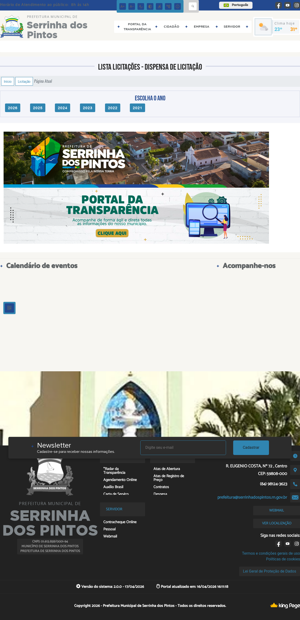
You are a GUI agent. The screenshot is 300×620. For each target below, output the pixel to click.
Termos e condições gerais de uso (271, 553)
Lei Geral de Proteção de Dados (269, 571)
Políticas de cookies (283, 559)
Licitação (24, 81)
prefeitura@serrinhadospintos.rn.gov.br (252, 497)
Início (7, 81)
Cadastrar (251, 447)
